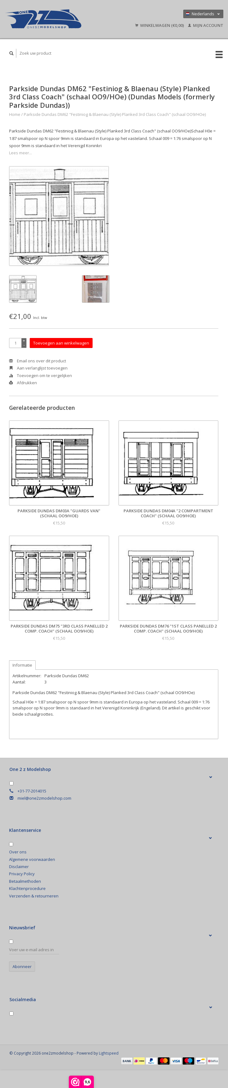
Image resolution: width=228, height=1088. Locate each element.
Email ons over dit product (37, 361)
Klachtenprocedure (27, 888)
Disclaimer (19, 866)
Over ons (18, 852)
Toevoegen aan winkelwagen (61, 343)
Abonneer (22, 966)
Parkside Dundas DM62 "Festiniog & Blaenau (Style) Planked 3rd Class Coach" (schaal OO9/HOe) (115, 114)
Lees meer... (20, 153)
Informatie (22, 665)
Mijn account (205, 25)
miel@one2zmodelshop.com (44, 798)
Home (14, 114)
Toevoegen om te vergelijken (40, 375)
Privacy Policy (22, 874)
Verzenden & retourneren (33, 896)
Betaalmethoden (25, 881)
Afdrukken (23, 382)
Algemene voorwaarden (32, 859)
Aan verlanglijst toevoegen (38, 368)
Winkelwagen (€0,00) (160, 25)
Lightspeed (109, 1053)
